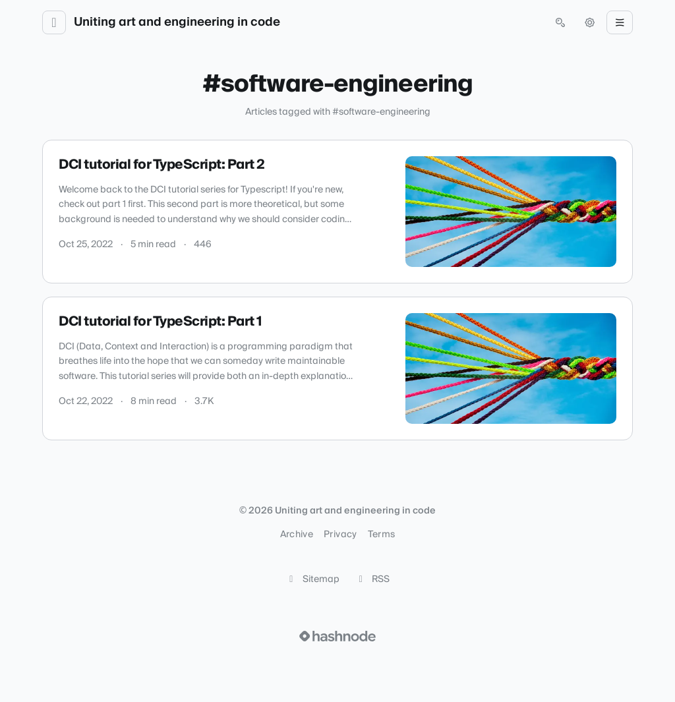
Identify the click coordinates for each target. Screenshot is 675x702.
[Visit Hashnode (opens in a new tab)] (337, 636)
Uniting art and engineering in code (177, 22)
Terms (382, 534)
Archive (296, 534)
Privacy (340, 534)
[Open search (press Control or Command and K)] (560, 22)
